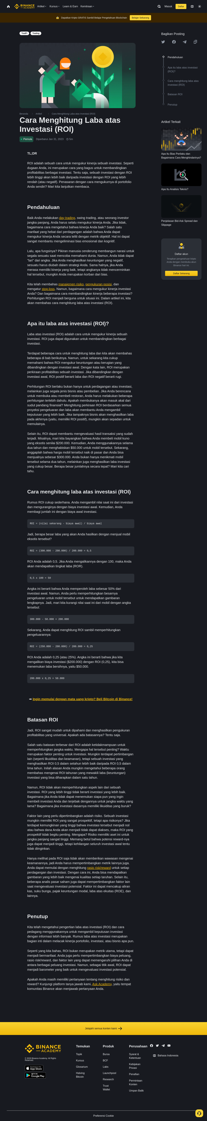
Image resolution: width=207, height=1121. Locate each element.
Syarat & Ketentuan (135, 1056)
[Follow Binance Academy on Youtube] (169, 1045)
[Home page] (24, 6)
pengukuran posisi (98, 284)
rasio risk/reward (99, 868)
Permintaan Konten (135, 1082)
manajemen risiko (71, 284)
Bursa (106, 1054)
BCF (105, 1060)
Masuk (168, 6)
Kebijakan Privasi (134, 1066)
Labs (105, 1066)
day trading (67, 218)
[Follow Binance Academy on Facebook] (151, 1045)
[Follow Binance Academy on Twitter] (157, 1045)
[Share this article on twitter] (163, 42)
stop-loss (48, 289)
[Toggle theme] (199, 6)
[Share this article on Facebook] (174, 42)
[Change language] (192, 6)
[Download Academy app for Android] (35, 1075)
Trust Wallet (106, 1087)
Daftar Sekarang (181, 273)
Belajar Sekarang (140, 17)
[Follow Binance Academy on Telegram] (163, 1045)
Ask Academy (102, 984)
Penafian (134, 1074)
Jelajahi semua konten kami (103, 1028)
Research (108, 1079)
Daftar (181, 6)
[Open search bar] (158, 6)
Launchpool (109, 1073)
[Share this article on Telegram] (185, 42)
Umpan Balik (136, 1090)
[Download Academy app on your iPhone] (34, 1068)
